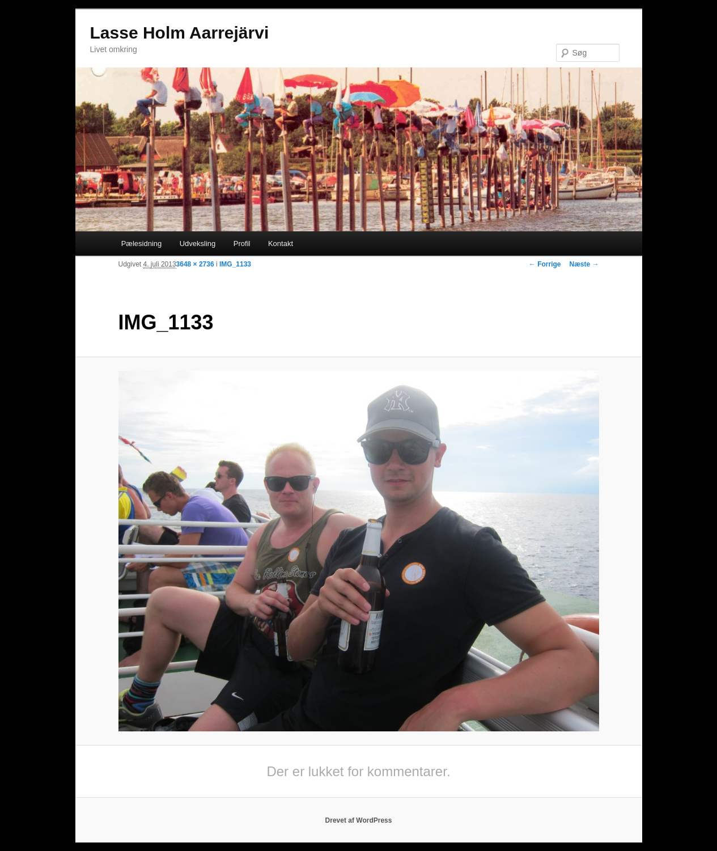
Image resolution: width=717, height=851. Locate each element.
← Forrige (545, 264)
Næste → (584, 264)
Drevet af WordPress (358, 820)
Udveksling (198, 243)
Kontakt (280, 243)
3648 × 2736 (195, 264)
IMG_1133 (235, 264)
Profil (242, 243)
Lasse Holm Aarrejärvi (179, 32)
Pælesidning (141, 243)
